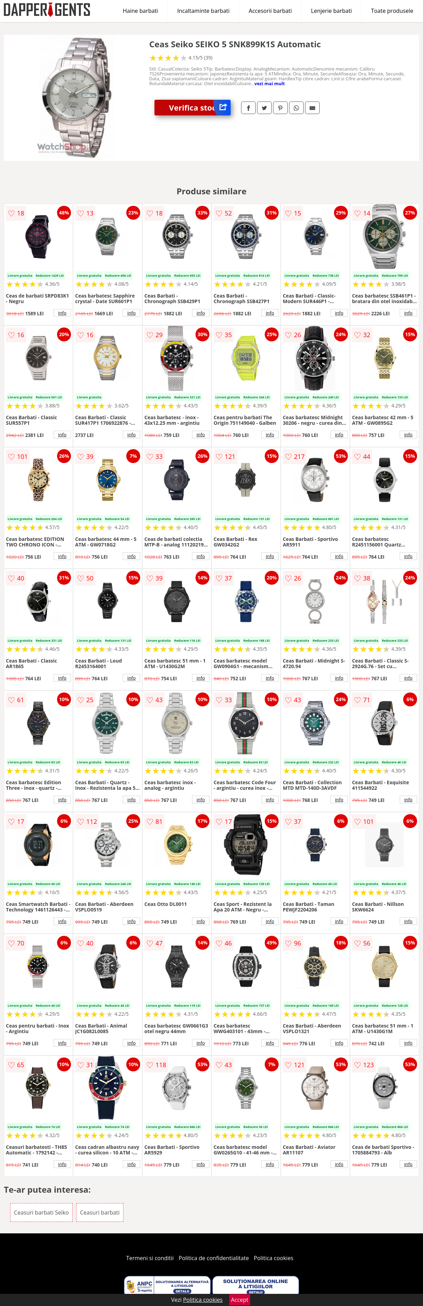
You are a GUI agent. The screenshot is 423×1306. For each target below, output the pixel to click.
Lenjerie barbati (331, 11)
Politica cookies (274, 1258)
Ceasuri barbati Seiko (41, 1212)
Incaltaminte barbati (203, 11)
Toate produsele (392, 11)
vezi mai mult (269, 83)
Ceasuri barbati (100, 1212)
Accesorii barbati (270, 11)
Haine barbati (140, 11)
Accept (239, 1300)
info (62, 313)
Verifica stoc (200, 107)
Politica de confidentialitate (214, 1258)
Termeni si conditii (150, 1258)
